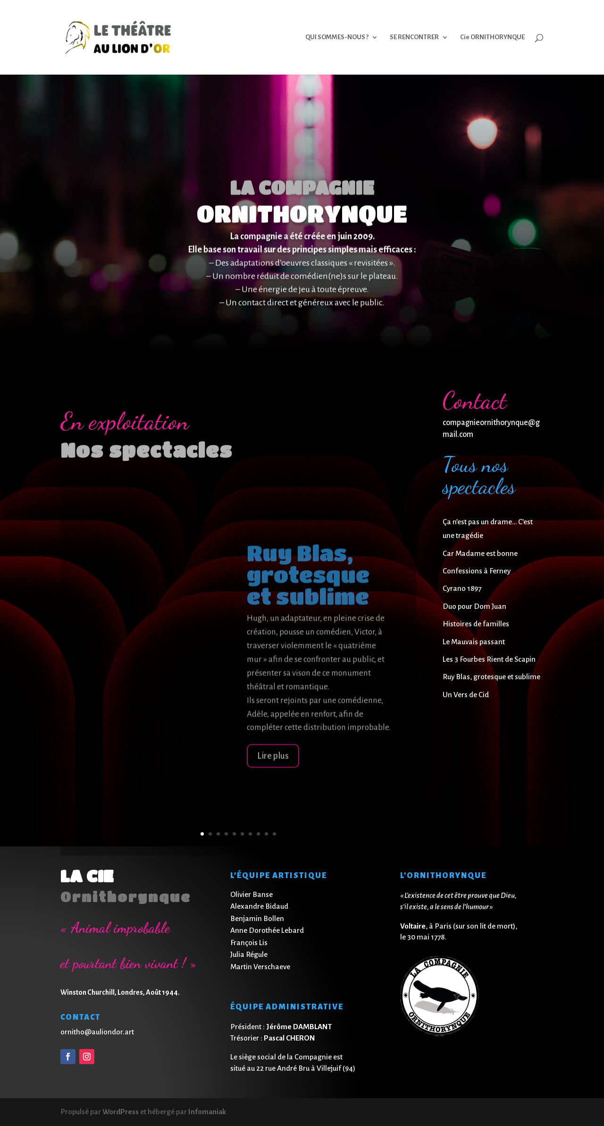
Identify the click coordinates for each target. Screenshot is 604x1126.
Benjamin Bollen (257, 918)
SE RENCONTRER (414, 37)
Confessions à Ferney (477, 571)
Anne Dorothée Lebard (267, 930)
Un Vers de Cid (466, 695)
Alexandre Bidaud (259, 906)
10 (274, 834)
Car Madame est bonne (480, 553)
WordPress (120, 1112)
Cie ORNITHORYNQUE (492, 37)
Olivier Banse (251, 894)
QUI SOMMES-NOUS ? (337, 37)
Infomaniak (207, 1112)
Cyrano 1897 (462, 588)
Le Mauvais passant (474, 642)
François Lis (249, 942)
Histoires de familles (476, 624)
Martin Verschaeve (260, 967)
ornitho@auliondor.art (97, 1032)
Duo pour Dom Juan (474, 606)
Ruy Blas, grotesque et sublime (491, 677)
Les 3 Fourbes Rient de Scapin (489, 659)
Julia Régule (249, 954)
